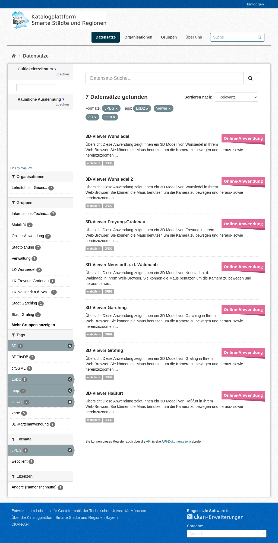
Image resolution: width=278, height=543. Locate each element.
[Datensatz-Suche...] (165, 78)
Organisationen (138, 37)
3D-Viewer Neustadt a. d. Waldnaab (122, 264)
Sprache (194, 526)
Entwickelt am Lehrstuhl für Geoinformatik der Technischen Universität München (78, 511)
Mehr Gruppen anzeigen (33, 325)
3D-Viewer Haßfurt (104, 393)
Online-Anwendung (243, 138)
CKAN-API (20, 524)
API (148, 441)
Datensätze (106, 37)
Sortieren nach (197, 97)
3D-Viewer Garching (106, 307)
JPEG (108, 163)
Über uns (193, 37)
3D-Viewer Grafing (104, 350)
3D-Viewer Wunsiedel (107, 136)
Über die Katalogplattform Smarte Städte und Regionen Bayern (64, 517)
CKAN (219, 517)
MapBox (26, 168)
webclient (93, 163)
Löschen (62, 74)
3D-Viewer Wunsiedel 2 (109, 179)
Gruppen (169, 37)
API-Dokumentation (175, 441)
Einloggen (255, 4)
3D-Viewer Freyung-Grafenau (115, 222)
